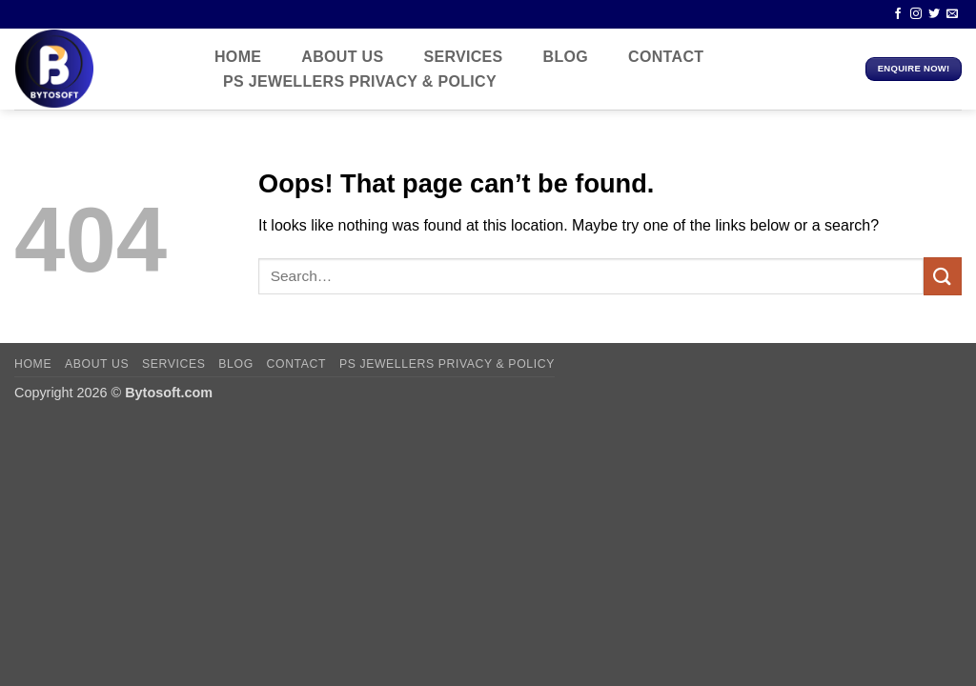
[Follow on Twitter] (934, 14)
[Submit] (943, 275)
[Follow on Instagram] (916, 14)
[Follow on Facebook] (898, 14)
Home (237, 57)
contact (665, 57)
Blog (566, 57)
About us (342, 57)
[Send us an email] (952, 14)
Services (462, 57)
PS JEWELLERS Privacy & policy (360, 82)
